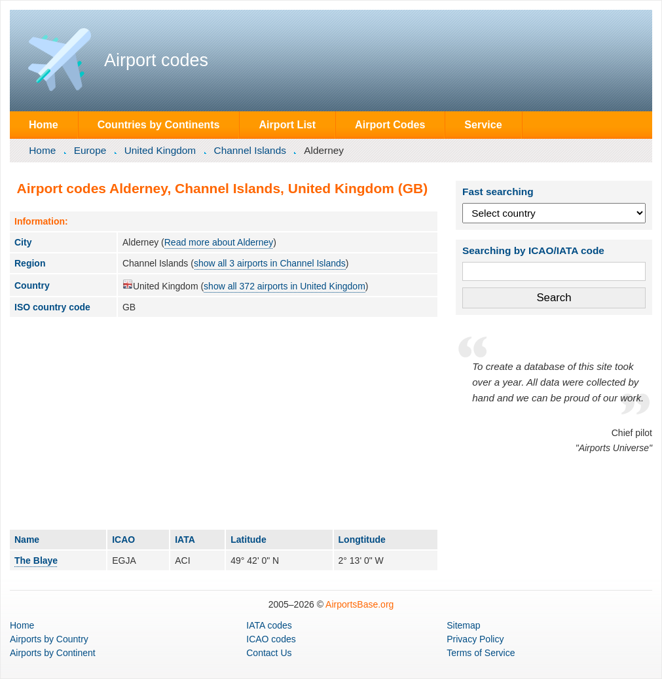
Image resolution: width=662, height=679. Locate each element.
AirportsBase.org (359, 604)
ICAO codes (270, 639)
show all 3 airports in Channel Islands (270, 263)
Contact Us (268, 653)
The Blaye (36, 560)
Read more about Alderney (219, 242)
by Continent (53, 653)
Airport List (287, 124)
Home (43, 124)
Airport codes (156, 60)
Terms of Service (481, 653)
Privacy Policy (475, 639)
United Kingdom (160, 150)
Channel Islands (250, 150)
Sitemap (463, 625)
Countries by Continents (159, 124)
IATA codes (269, 625)
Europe (90, 150)
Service (483, 124)
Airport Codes (390, 124)
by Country (49, 639)
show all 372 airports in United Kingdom (284, 286)
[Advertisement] (223, 423)
